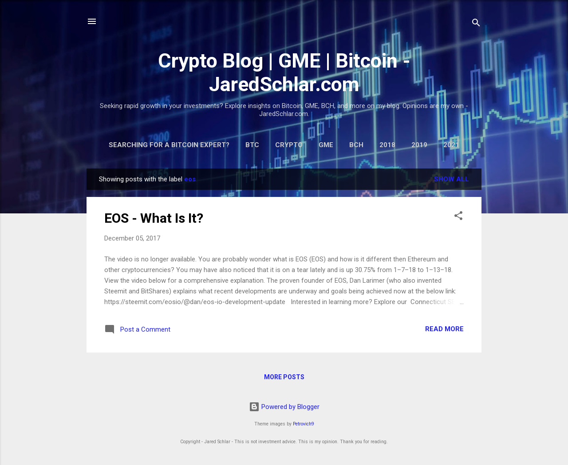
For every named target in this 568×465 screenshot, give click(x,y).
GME (326, 145)
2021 (451, 145)
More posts (284, 377)
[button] (458, 217)
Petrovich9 (303, 424)
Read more (444, 329)
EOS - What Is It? (153, 218)
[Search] (476, 24)
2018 (387, 145)
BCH (356, 145)
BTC (252, 145)
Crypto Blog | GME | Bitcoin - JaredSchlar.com (284, 72)
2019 (419, 145)
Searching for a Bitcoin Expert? (169, 145)
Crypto (289, 145)
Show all (451, 179)
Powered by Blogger (284, 407)
